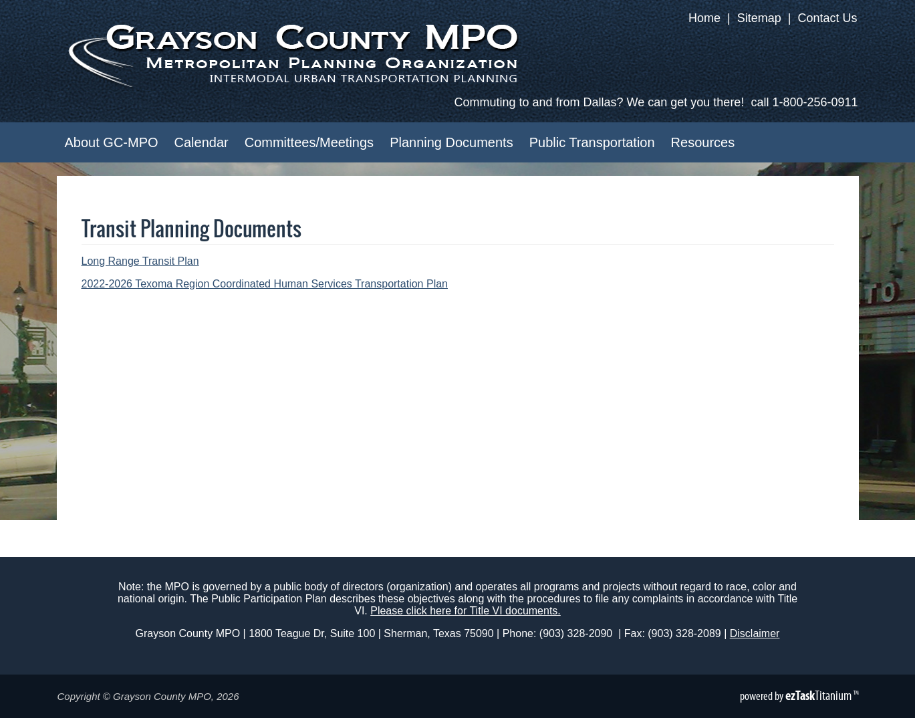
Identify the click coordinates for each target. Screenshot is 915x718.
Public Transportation (592, 142)
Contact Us (827, 18)
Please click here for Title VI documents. (465, 610)
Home (704, 18)
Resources (703, 142)
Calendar (201, 142)
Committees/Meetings (309, 142)
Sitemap (759, 18)
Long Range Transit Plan (140, 261)
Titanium (819, 695)
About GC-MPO (111, 142)
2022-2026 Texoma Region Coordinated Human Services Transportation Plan (265, 283)
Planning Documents (451, 142)
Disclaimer (755, 633)
